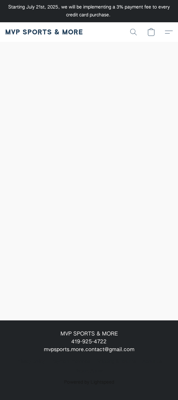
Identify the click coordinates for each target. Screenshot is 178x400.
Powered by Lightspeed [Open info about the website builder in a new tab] (89, 382)
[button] (44, 32)
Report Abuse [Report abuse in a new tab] (89, 371)
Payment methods (70, 361)
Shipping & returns (116, 361)
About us (152, 361)
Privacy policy (30, 361)
